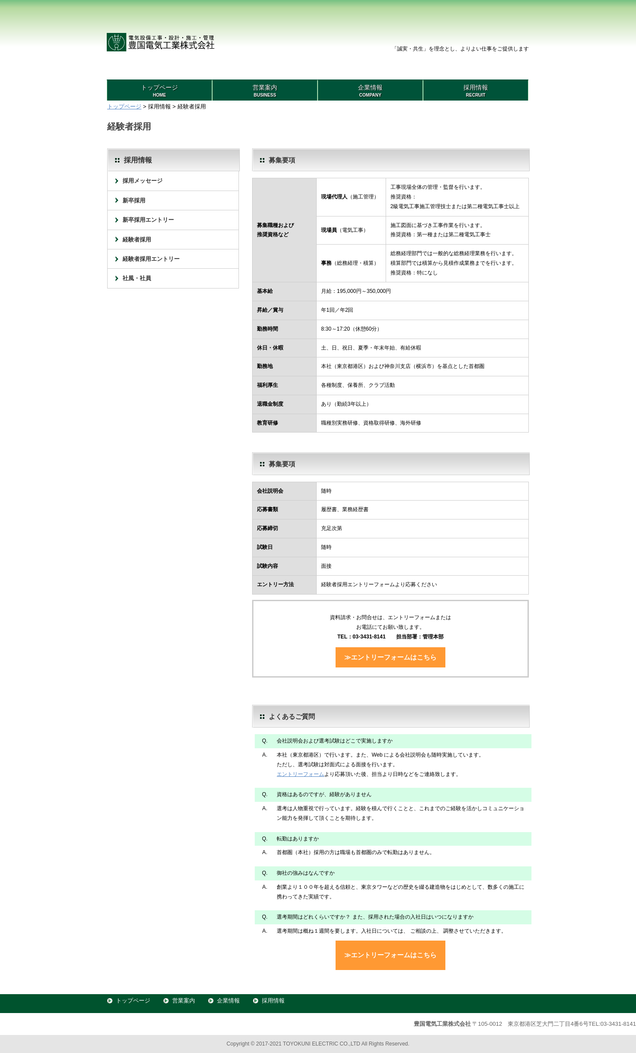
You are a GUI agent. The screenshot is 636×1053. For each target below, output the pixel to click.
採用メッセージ (143, 180)
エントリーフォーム (300, 774)
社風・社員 (137, 278)
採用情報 (273, 1000)
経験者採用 (137, 239)
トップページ (124, 106)
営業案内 (183, 1000)
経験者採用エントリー (151, 259)
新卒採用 (134, 200)
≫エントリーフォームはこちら (390, 657)
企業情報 (228, 1000)
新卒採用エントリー (148, 219)
